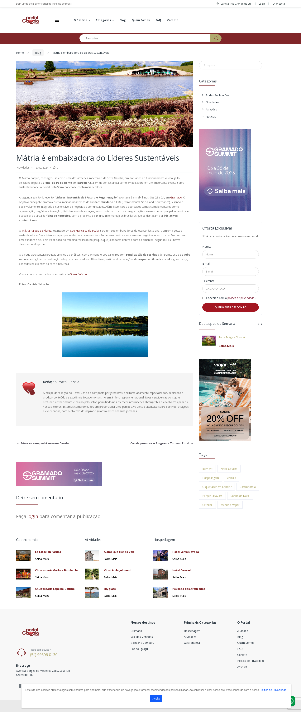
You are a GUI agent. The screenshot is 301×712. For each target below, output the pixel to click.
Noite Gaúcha (229, 469)
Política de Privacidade (251, 661)
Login (262, 3)
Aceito (156, 698)
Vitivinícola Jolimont (117, 570)
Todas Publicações (215, 95)
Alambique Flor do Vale (119, 552)
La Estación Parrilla (48, 552)
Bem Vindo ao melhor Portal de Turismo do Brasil (44, 3)
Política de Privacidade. (273, 689)
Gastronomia (248, 487)
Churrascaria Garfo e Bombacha (57, 570)
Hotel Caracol (181, 570)
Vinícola (231, 478)
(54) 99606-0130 (43, 654)
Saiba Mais (226, 346)
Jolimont (207, 469)
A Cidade (242, 631)
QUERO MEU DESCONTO (230, 307)
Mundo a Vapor (230, 505)
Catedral (207, 505)
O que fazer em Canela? (217, 487)
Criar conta (279, 3)
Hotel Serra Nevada (185, 552)
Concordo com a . (231, 298)
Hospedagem (210, 478)
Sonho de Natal (240, 496)
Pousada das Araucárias (188, 589)
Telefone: (208, 281)
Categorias (103, 20)
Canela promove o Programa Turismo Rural (161, 443)
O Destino (80, 20)
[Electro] (30, 20)
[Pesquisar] (145, 38)
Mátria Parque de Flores (36, 230)
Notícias (209, 116)
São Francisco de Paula (84, 230)
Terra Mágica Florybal (232, 337)
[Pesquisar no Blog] (230, 65)
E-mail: (206, 263)
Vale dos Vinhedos (142, 637)
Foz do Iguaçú (139, 649)
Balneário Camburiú (143, 643)
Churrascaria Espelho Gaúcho (55, 589)
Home (20, 52)
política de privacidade (241, 298)
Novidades (210, 102)
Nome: (206, 246)
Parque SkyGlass (212, 496)
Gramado (176, 197)
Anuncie (242, 666)
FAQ (158, 20)
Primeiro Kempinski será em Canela (42, 443)
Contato (172, 20)
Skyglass (110, 589)
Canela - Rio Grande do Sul (233, 3)
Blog (123, 20)
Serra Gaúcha (78, 274)
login (32, 516)
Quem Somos (141, 20)
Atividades (190, 637)
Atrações (209, 109)
